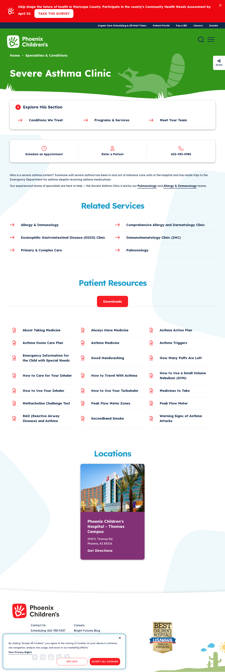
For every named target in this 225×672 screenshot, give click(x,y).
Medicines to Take (175, 390)
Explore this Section (42, 107)
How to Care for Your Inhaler (47, 375)
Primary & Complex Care (41, 250)
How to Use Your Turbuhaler (114, 390)
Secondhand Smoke (107, 418)
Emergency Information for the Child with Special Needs (46, 357)
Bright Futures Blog (87, 630)
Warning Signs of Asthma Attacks (181, 418)
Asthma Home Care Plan (43, 343)
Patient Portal (161, 25)
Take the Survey (54, 13)
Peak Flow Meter (174, 403)
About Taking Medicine (41, 330)
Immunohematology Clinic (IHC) (153, 237)
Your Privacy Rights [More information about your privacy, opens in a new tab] (20, 652)
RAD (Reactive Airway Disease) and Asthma (41, 418)
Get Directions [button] (99, 550)
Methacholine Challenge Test (46, 403)
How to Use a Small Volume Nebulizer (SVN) (183, 375)
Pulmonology (147, 186)
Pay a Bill (181, 25)
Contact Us (38, 625)
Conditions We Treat (46, 120)
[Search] (201, 39)
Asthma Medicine (105, 343)
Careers (198, 25)
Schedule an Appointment (44, 154)
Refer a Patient (113, 154)
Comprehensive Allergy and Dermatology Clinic (165, 225)
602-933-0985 (181, 154)
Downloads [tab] (112, 301)
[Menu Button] (211, 39)
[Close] (220, 5)
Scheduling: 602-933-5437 (48, 630)
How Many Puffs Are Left (181, 358)
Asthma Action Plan (176, 330)
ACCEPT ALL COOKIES (105, 661)
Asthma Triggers (173, 343)
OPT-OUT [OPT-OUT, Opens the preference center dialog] (72, 661)
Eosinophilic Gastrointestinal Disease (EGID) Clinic (63, 237)
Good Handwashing (107, 358)
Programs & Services (111, 120)
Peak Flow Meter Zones (110, 403)
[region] (64, 651)
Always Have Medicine (109, 330)
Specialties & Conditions (46, 55)
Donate (213, 25)
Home (15, 55)
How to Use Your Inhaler (43, 390)
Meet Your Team (173, 120)
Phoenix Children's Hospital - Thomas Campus (105, 526)
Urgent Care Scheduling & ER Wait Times (122, 25)
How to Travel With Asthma (114, 375)
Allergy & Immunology (180, 186)
